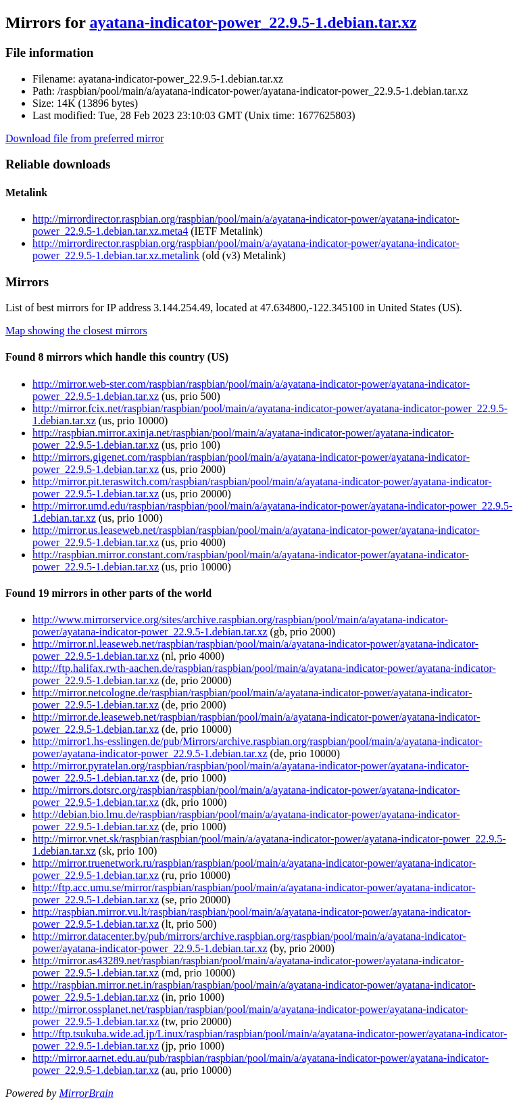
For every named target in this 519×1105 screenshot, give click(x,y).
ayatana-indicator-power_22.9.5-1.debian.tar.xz (252, 22)
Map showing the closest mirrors (76, 330)
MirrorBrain (86, 1093)
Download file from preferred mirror (84, 138)
